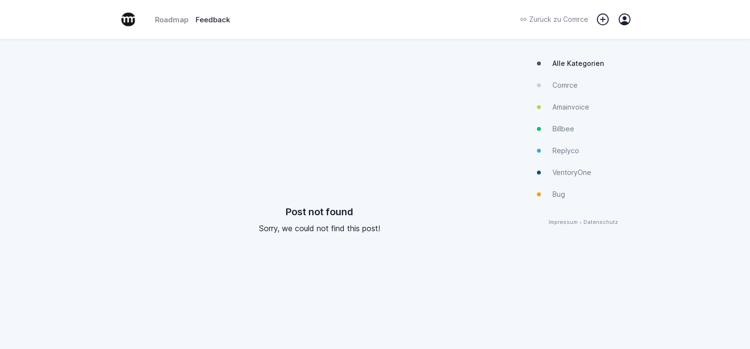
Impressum (563, 222)
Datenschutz (600, 222)
